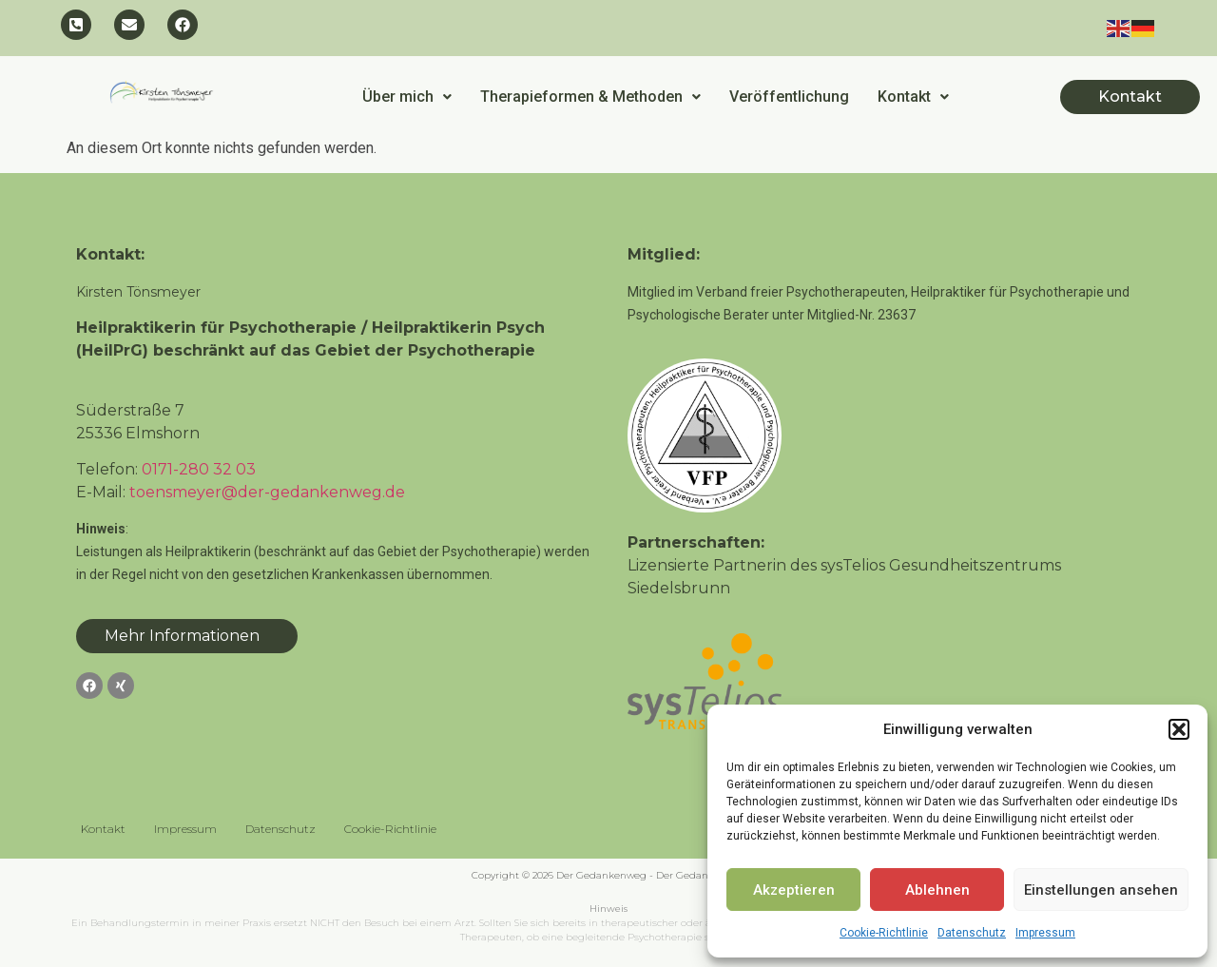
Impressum (1045, 932)
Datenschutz (971, 932)
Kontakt (913, 96)
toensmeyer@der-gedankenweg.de (267, 492)
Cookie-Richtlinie (884, 932)
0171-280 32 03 (199, 469)
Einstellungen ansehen (1101, 890)
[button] (1178, 729)
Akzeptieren (794, 890)
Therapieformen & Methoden (590, 96)
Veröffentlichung (789, 96)
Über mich (407, 96)
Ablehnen (937, 890)
